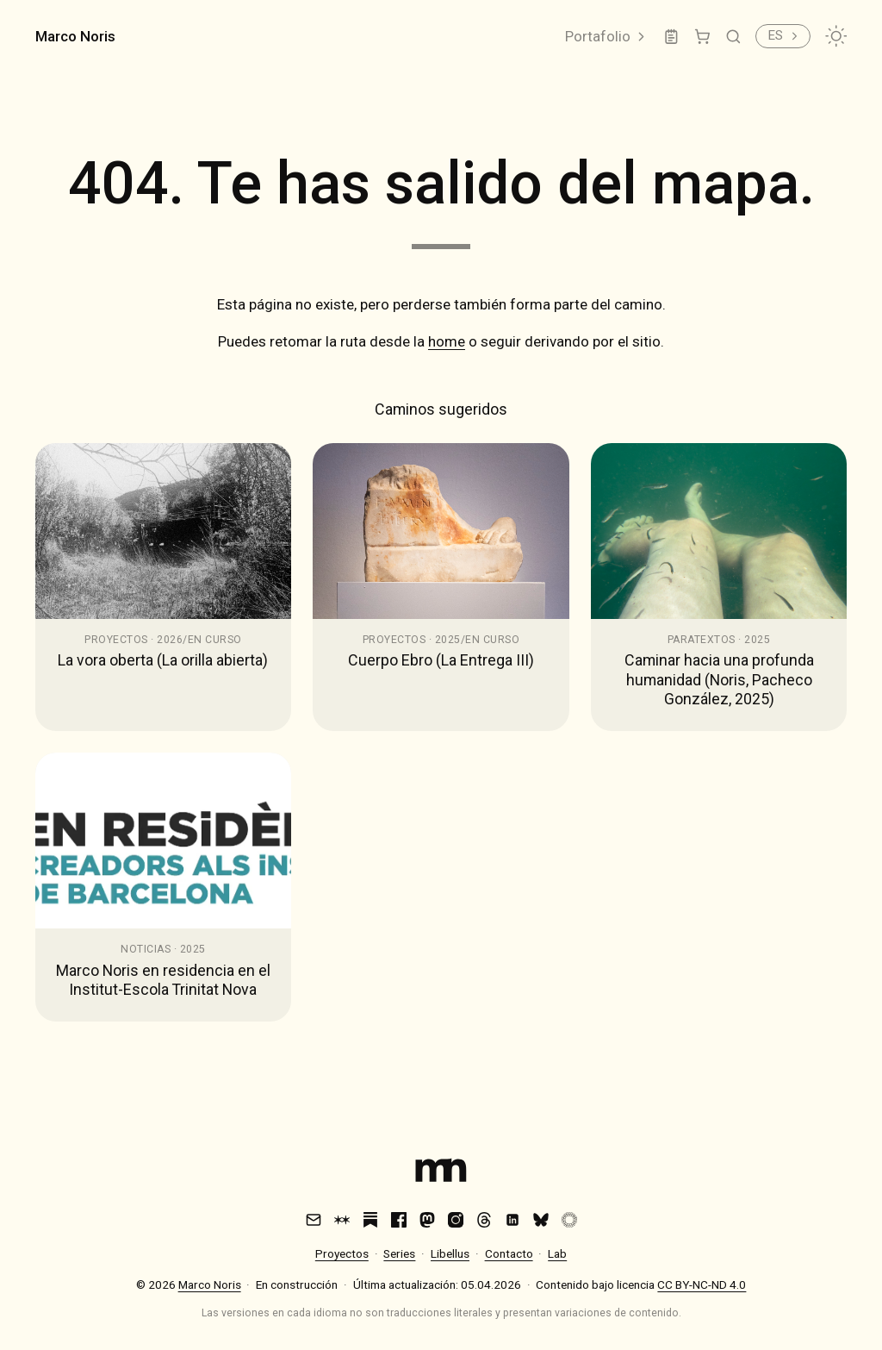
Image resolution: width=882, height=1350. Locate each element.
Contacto (509, 1253)
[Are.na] (342, 1220)
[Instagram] (456, 1220)
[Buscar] (733, 36)
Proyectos (342, 1253)
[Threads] (484, 1220)
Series (399, 1253)
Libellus (450, 1253)
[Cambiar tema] (836, 36)
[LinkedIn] (512, 1220)
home (446, 341)
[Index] (441, 1173)
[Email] (313, 1220)
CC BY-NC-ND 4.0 (701, 1284)
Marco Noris (75, 36)
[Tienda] (702, 36)
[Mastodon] (427, 1220)
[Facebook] (399, 1220)
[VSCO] (569, 1220)
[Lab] (671, 36)
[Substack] (370, 1220)
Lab (557, 1253)
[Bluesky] (541, 1220)
